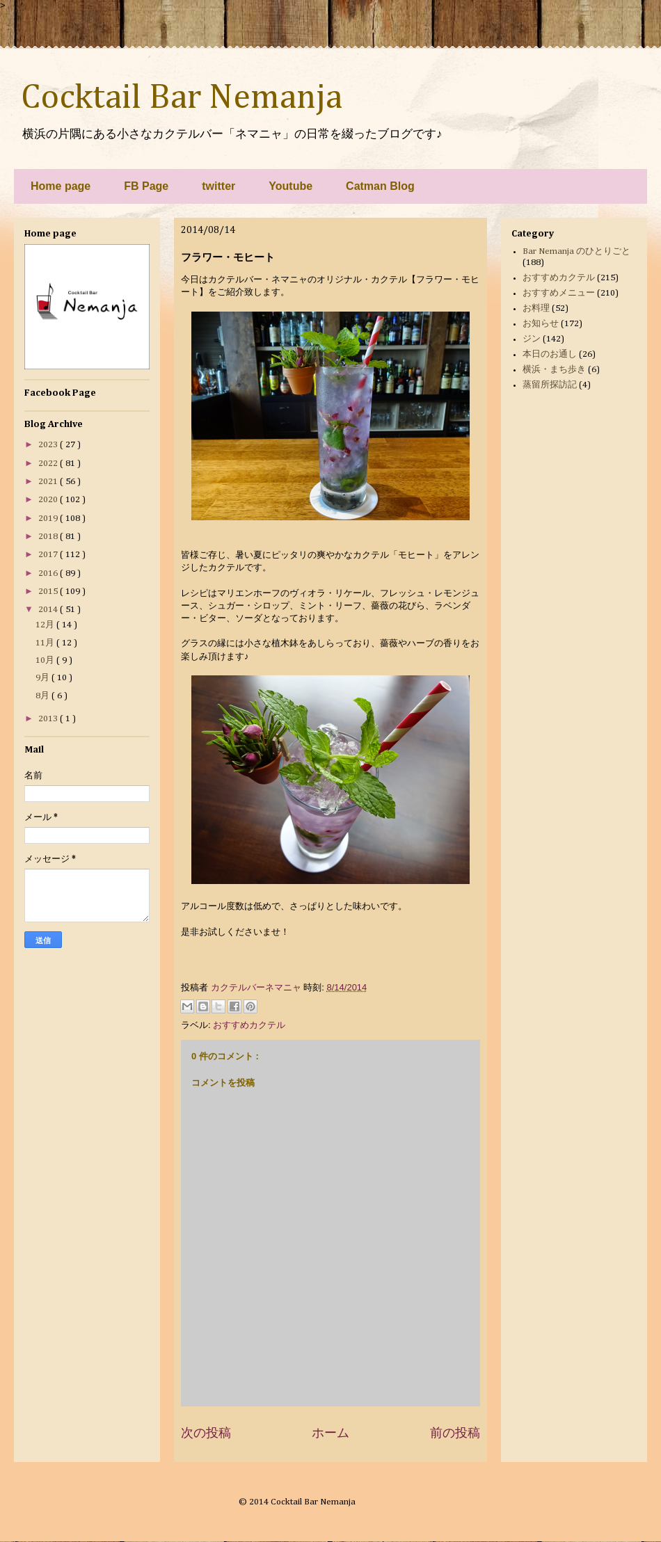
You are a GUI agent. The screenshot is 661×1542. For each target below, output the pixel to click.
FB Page (146, 186)
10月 (45, 660)
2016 (49, 573)
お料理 (536, 308)
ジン (532, 339)
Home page (60, 186)
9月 (43, 677)
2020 (49, 499)
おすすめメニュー (559, 293)
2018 (49, 536)
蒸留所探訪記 (550, 384)
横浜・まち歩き (554, 369)
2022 (49, 463)
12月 (45, 624)
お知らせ (541, 323)
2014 (49, 609)
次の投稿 (206, 1433)
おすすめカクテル (249, 1025)
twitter (218, 186)
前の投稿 (455, 1433)
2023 (49, 444)
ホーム (330, 1433)
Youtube (290, 186)
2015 (49, 591)
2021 (49, 481)
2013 (49, 718)
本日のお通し (550, 354)
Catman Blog (380, 186)
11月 (45, 643)
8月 (43, 695)
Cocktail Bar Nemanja (181, 98)
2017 (49, 554)
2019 (49, 518)
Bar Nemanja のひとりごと (576, 251)
